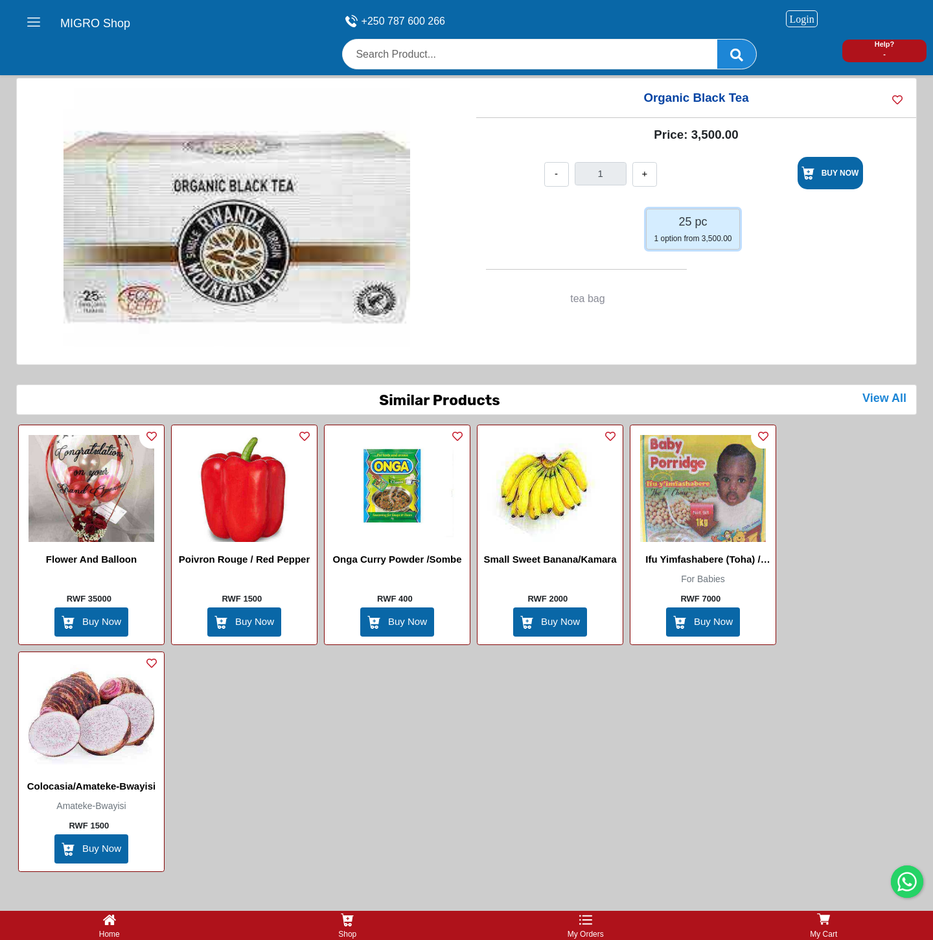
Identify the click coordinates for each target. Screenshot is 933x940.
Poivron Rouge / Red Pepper (244, 559)
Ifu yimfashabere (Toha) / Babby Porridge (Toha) (702, 561)
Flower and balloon (91, 559)
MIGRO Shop (95, 23)
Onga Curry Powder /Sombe (396, 559)
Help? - (885, 49)
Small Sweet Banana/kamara (549, 559)
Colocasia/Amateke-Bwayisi (91, 786)
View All (884, 398)
